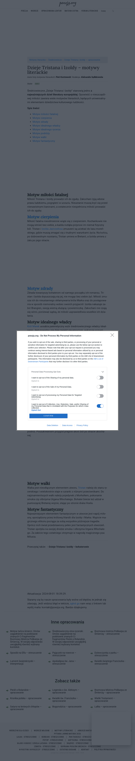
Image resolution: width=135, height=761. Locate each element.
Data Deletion (52, 425)
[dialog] (67, 380)
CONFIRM (48, 416)
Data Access (67, 425)
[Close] (113, 335)
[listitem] (67, 371)
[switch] (100, 377)
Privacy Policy (82, 425)
